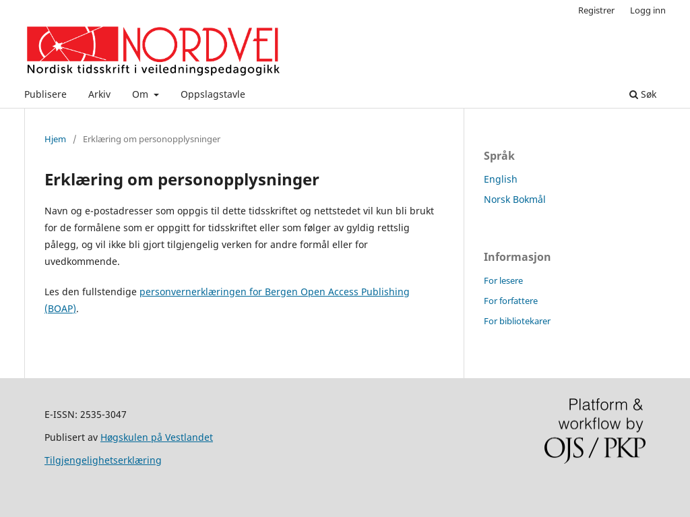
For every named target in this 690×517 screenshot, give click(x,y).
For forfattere (511, 301)
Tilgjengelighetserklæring (103, 460)
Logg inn (648, 10)
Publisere (45, 94)
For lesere (503, 280)
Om (141, 94)
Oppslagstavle (213, 94)
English (501, 179)
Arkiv (99, 94)
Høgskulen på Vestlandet (156, 437)
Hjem (55, 139)
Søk (642, 94)
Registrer (596, 10)
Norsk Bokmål (515, 199)
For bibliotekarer (517, 321)
